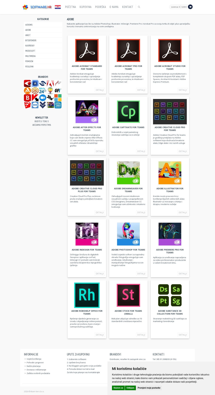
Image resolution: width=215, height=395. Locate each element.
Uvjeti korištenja (34, 359)
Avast (27, 35)
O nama (114, 7)
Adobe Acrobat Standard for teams (87, 67)
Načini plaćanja (33, 366)
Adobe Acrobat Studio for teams (169, 67)
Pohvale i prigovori (35, 362)
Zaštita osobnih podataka (38, 373)
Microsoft (30, 50)
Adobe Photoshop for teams (128, 249)
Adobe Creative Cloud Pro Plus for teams (87, 190)
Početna (70, 7)
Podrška (100, 7)
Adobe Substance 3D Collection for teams (170, 312)
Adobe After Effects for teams (87, 129)
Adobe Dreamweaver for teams (128, 190)
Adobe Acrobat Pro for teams (128, 67)
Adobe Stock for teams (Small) (128, 312)
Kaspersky (29, 45)
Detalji (100, 90)
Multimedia (30, 56)
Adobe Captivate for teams (128, 127)
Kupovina (86, 7)
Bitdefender (30, 40)
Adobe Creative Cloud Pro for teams (170, 129)
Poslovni (29, 66)
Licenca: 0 (175, 7)
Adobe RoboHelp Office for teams (86, 312)
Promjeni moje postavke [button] (149, 388)
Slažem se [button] (118, 388)
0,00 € (184, 7)
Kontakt (127, 7)
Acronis (29, 24)
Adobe (28, 30)
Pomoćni (29, 61)
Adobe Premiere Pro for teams (170, 251)
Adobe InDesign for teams (87, 249)
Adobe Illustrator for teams (169, 190)
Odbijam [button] (130, 388)
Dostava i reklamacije (36, 369)
